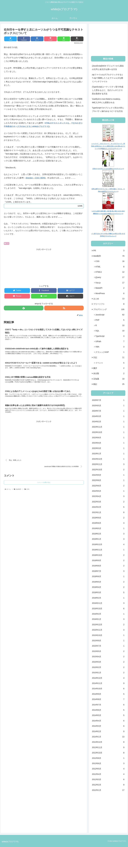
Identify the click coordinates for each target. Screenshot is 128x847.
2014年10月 (108, 688)
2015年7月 (108, 646)
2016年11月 (108, 603)
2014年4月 (108, 720)
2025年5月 (108, 405)
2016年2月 (108, 614)
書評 (108, 368)
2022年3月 (108, 501)
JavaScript (109, 314)
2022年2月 (108, 507)
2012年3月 (108, 779)
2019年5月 (108, 528)
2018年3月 (108, 592)
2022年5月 (108, 491)
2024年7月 (108, 411)
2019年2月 (108, 533)
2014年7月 (108, 704)
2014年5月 (108, 715)
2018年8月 (108, 565)
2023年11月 (108, 427)
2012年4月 (108, 774)
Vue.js (109, 282)
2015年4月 (108, 656)
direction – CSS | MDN (35, 178)
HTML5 (109, 272)
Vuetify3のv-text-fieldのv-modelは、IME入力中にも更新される (107, 100)
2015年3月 (108, 662)
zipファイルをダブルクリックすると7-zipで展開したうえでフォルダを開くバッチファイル (107, 78)
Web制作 (108, 256)
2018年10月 (108, 555)
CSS (6, 243)
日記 (108, 357)
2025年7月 (108, 400)
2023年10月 (108, 432)
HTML (109, 266)
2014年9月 (108, 694)
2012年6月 (108, 763)
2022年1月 (108, 512)
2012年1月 (108, 790)
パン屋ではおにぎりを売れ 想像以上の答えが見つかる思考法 (108, 233)
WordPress (109, 293)
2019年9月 (108, 517)
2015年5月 (108, 651)
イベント (109, 363)
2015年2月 (108, 667)
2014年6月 (108, 710)
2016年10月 (108, 608)
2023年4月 (108, 443)
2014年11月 (108, 683)
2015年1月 (108, 672)
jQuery (109, 277)
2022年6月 (108, 485)
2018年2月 (108, 598)
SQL (109, 330)
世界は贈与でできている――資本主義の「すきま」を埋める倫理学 (108, 189)
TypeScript (109, 336)
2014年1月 (108, 736)
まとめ (108, 298)
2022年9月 (108, 475)
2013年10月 (108, 752)
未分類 (108, 373)
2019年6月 (108, 523)
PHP (109, 320)
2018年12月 (108, 544)
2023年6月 (108, 437)
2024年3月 (108, 416)
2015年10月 (108, 635)
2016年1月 (108, 619)
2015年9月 (108, 640)
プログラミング (108, 309)
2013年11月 (108, 747)
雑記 (108, 384)
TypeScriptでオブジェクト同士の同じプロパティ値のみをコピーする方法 (108, 109)
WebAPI (109, 288)
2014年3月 (108, 726)
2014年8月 (108, 699)
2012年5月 (108, 768)
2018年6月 (108, 576)
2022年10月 (108, 469)
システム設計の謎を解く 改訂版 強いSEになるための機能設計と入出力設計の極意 (108, 211)
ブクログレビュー (115, 148)
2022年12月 (108, 459)
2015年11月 (108, 630)
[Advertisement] (44, 266)
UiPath (109, 341)
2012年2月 (108, 784)
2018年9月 (108, 560)
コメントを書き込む (44, 487)
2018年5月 (108, 582)
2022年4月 (108, 496)
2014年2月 (108, 731)
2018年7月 (108, 571)
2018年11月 (108, 549)
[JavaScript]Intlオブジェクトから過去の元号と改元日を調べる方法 (108, 67)
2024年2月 (108, 421)
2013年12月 (108, 742)
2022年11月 (108, 464)
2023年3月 (108, 448)
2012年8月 (108, 758)
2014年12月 (108, 678)
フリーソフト (108, 304)
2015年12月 (108, 624)
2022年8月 (108, 480)
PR (108, 250)
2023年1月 (108, 453)
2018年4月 (108, 587)
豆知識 (108, 379)
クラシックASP (109, 352)
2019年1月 (108, 539)
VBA (109, 346)
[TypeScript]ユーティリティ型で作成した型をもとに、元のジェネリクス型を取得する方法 (107, 90)
